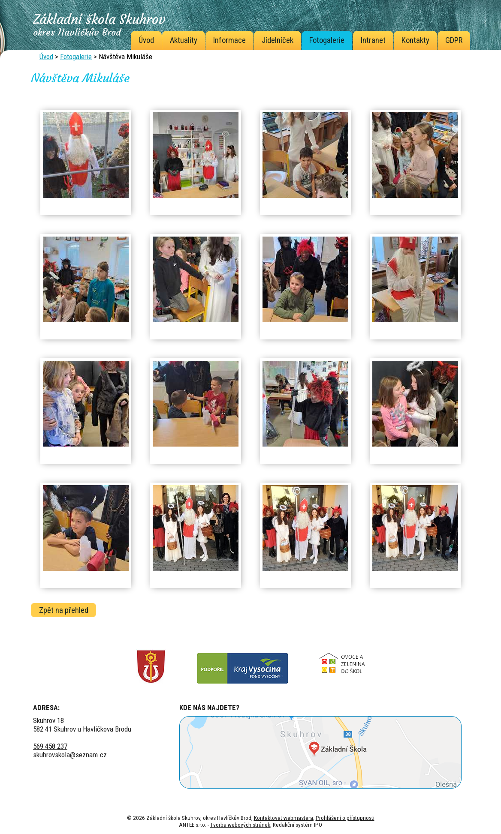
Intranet (373, 40)
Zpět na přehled (63, 610)
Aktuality (183, 40)
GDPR (453, 40)
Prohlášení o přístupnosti (345, 817)
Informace (229, 40)
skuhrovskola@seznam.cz (70, 754)
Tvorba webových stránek (240, 824)
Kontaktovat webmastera (283, 817)
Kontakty (415, 40)
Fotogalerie (326, 40)
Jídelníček (277, 40)
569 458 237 (50, 746)
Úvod (146, 40)
